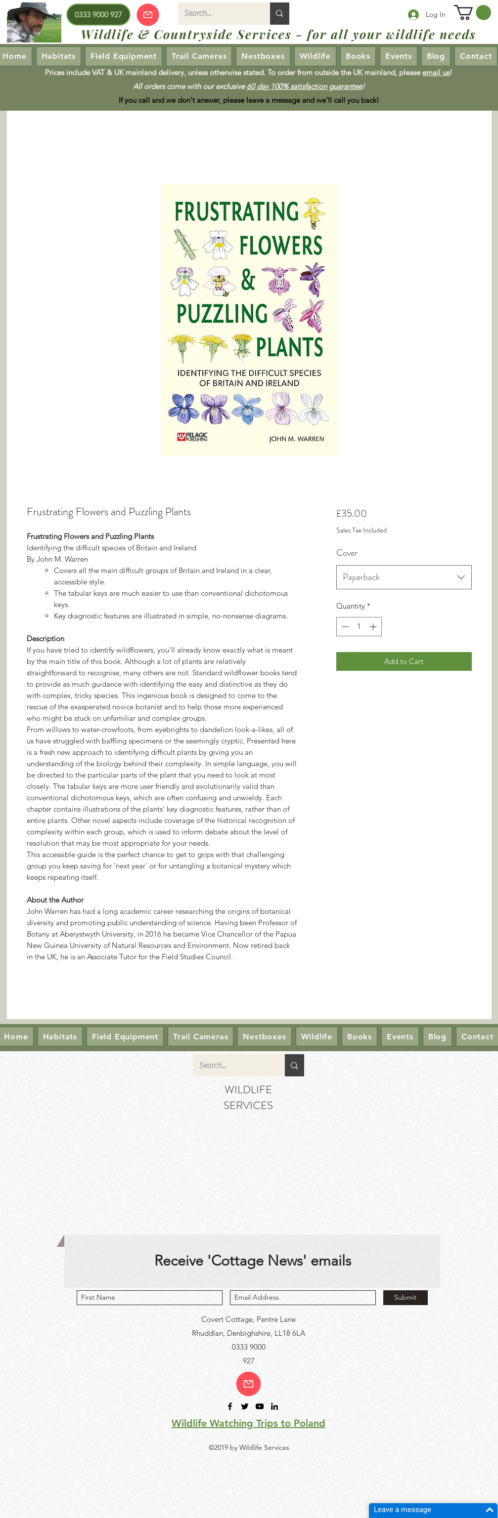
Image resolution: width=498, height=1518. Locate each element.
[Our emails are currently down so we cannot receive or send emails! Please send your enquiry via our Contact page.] (148, 14)
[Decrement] (344, 626)
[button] (472, 12)
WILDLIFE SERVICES (248, 1097)
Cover (347, 552)
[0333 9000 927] (98, 14)
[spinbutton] (359, 626)
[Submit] (405, 1297)
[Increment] (374, 626)
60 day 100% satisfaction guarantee (304, 86)
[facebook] (230, 1406)
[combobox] (403, 577)
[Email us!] (248, 1383)
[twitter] (245, 1406)
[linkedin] (274, 1406)
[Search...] (217, 13)
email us (436, 72)
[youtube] (260, 1406)
